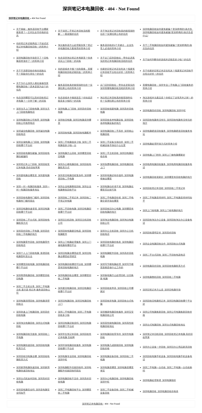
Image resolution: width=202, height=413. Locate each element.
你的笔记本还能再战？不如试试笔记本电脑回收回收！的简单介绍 (32, 46)
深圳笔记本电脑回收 (92, 403)
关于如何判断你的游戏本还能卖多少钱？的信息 (167, 59)
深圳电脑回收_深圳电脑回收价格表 (160, 391)
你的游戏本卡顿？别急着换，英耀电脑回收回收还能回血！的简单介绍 (75, 72)
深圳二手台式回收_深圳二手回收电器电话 (164, 255)
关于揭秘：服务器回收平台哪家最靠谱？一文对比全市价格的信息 (32, 32)
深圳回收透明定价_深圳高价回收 (159, 232)
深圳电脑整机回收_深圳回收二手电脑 (162, 277)
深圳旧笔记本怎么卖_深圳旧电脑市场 (162, 289)
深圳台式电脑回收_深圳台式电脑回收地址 (164, 324)
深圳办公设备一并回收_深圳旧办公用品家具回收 (167, 347)
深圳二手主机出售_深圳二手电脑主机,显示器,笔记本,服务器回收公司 (33, 289)
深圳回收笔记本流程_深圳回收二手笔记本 (164, 188)
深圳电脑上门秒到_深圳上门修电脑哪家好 (164, 155)
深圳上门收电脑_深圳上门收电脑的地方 (163, 210)
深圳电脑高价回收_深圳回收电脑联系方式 (164, 266)
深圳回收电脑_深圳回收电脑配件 (74, 132)
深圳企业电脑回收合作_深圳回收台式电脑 (164, 243)
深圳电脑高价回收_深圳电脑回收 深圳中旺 (164, 110)
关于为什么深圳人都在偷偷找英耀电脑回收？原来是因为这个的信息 (32, 86)
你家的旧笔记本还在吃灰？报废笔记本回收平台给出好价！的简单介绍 (117, 72)
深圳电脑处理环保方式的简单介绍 (160, 143)
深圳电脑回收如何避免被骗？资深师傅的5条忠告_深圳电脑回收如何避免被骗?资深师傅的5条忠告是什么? (168, 32)
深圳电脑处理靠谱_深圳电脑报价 (159, 380)
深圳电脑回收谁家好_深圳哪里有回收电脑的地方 (167, 177)
